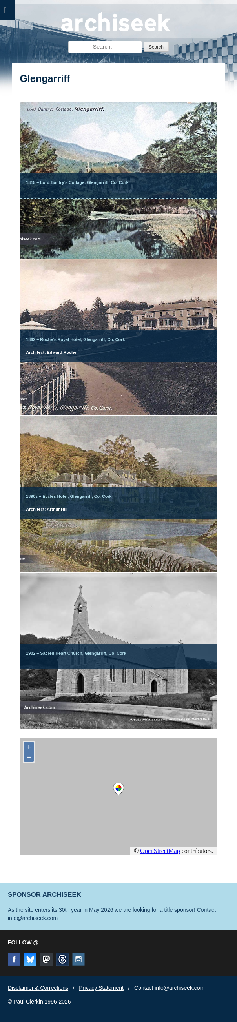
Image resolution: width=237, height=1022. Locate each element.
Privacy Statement (101, 988)
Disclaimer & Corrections (38, 988)
